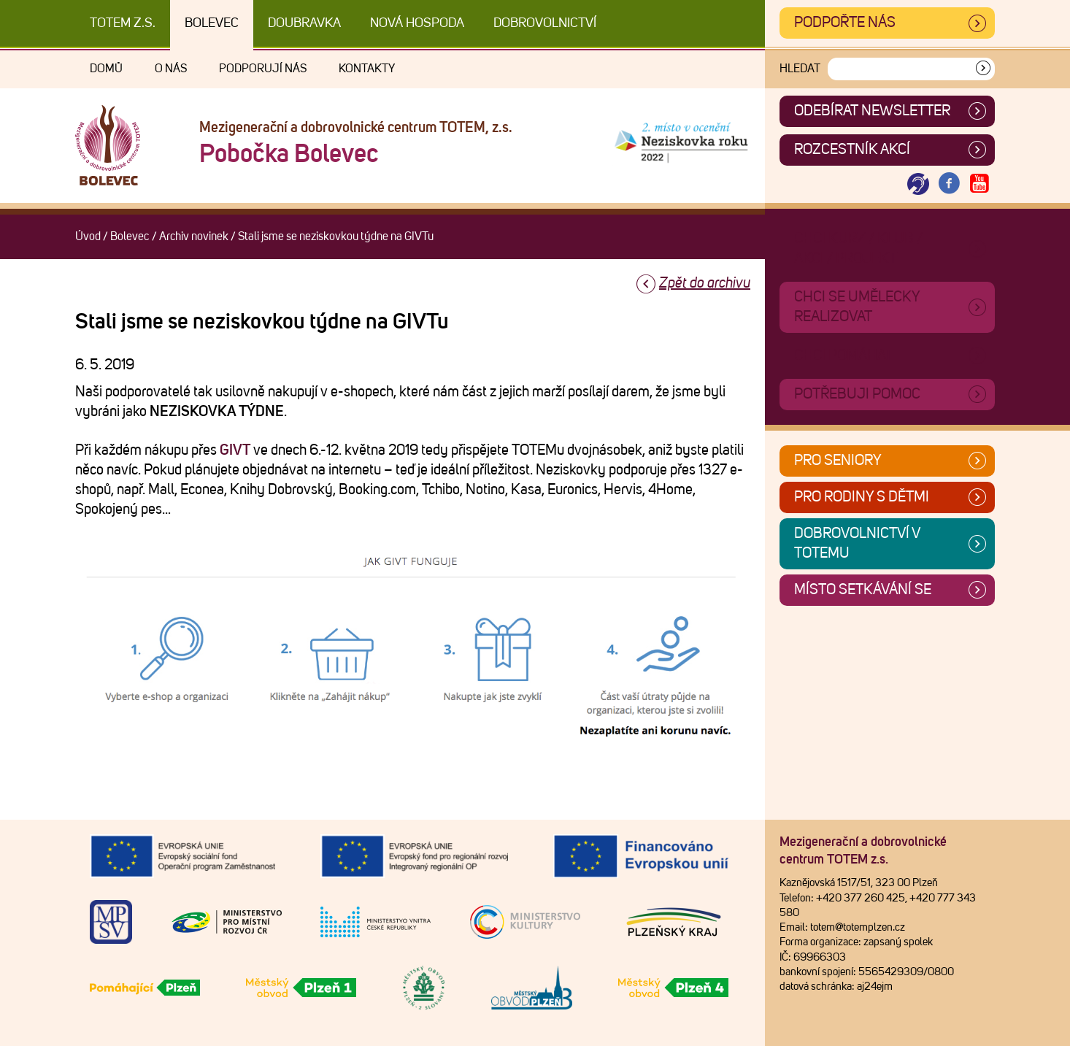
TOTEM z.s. (122, 23)
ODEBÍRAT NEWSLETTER (872, 111)
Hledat (800, 68)
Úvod (88, 236)
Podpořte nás (845, 22)
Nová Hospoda (417, 23)
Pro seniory (838, 460)
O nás (171, 68)
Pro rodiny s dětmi (861, 497)
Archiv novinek (193, 236)
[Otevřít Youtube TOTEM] (979, 184)
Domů (106, 68)
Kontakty (367, 68)
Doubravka (304, 23)
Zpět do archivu (704, 283)
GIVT (235, 450)
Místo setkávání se (862, 589)
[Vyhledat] (983, 69)
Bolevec (212, 23)
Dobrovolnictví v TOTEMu (857, 543)
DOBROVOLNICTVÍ (544, 23)
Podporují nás (263, 68)
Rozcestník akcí (852, 149)
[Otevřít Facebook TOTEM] (949, 184)
